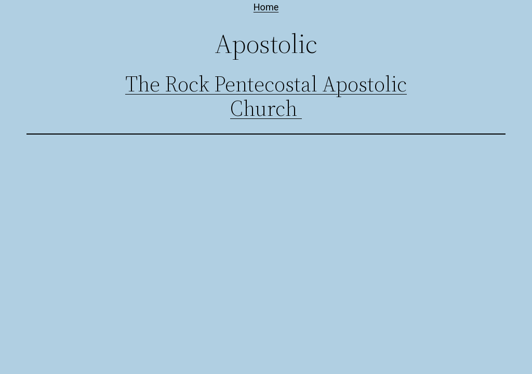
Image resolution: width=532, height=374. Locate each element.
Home (266, 7)
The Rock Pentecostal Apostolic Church (266, 96)
